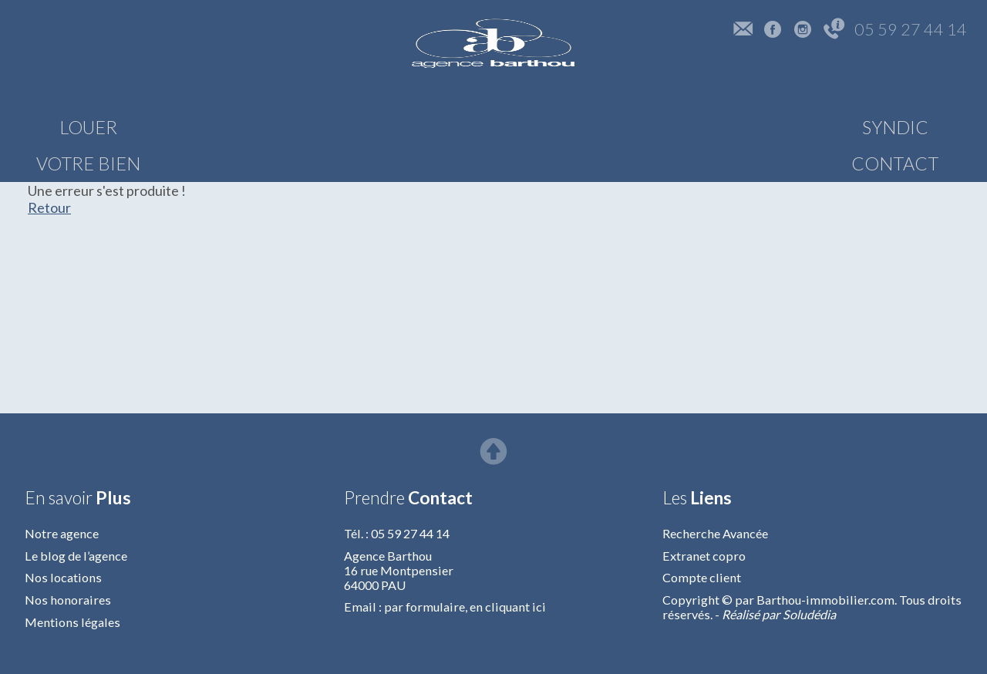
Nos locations (63, 577)
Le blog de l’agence (76, 555)
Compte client (701, 577)
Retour (49, 207)
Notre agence (62, 533)
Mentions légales (72, 622)
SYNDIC (749, 127)
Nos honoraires (68, 599)
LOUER (88, 127)
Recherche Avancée (715, 533)
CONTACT (902, 127)
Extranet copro (704, 555)
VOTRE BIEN (242, 127)
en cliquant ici (508, 606)
